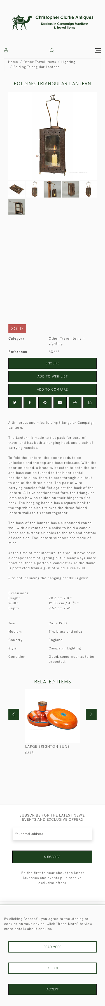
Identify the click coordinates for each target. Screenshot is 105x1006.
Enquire (52, 363)
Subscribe (52, 857)
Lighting (68, 62)
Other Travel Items (40, 62)
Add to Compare (52, 389)
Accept (52, 989)
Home (13, 62)
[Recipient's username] (52, 833)
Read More (53, 947)
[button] (52, 50)
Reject (52, 968)
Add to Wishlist (53, 376)
